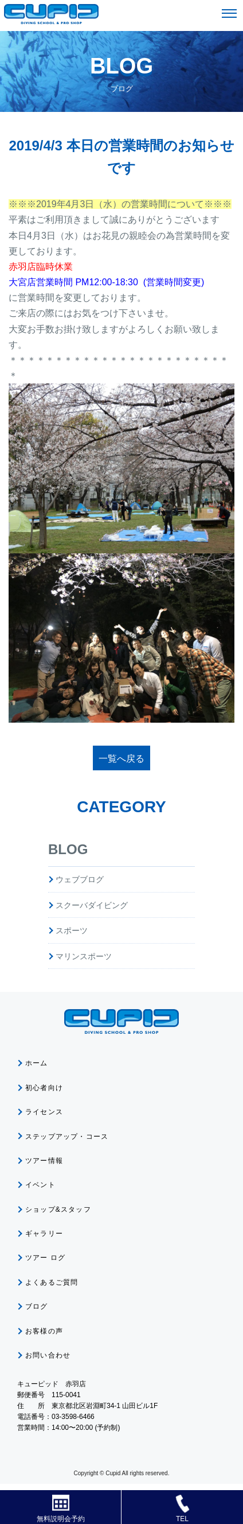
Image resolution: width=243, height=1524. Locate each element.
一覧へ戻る (121, 758)
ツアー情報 (44, 1161)
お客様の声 (44, 1331)
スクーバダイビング (92, 905)
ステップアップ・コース (66, 1137)
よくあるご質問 (51, 1282)
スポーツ (72, 930)
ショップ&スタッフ (58, 1209)
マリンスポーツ (84, 956)
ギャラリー (44, 1234)
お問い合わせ (47, 1355)
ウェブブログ (80, 879)
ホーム (36, 1063)
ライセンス (44, 1112)
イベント (40, 1185)
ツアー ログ (45, 1258)
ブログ (36, 1306)
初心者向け (44, 1088)
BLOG (68, 849)
